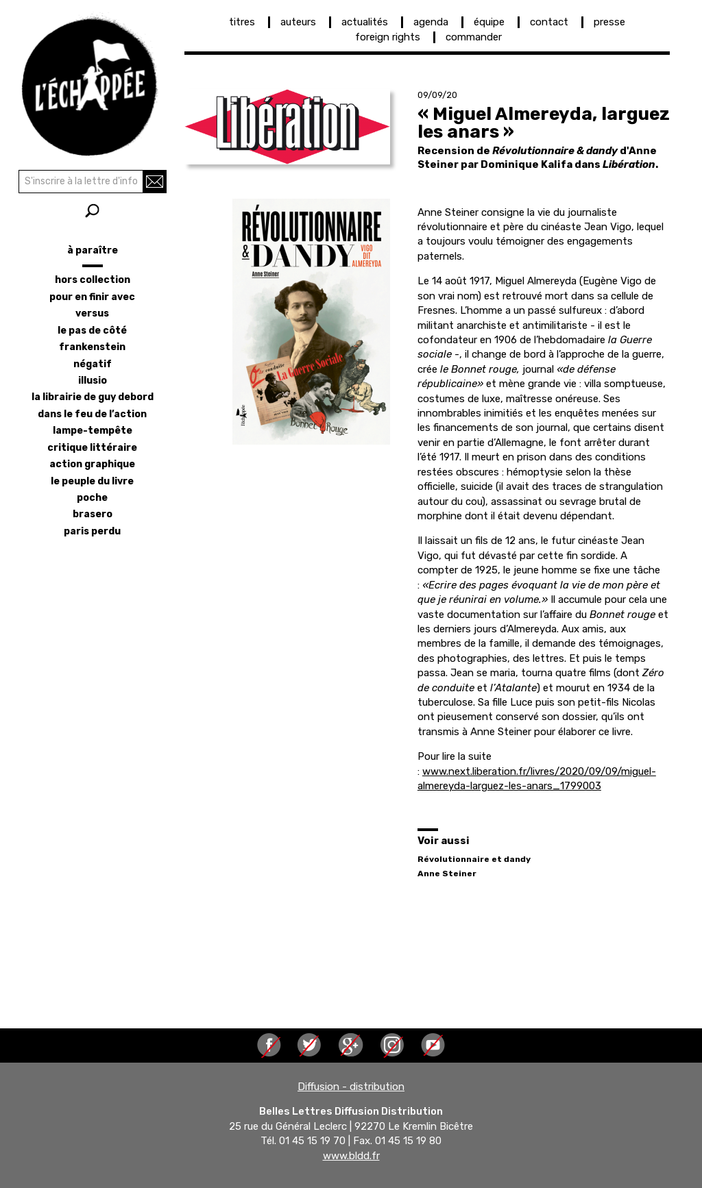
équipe (489, 22)
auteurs (298, 22)
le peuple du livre (92, 481)
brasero (92, 514)
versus (92, 313)
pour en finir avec (92, 297)
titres (242, 22)
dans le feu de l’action (92, 414)
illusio (92, 380)
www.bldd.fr (351, 1156)
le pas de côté (92, 330)
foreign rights (387, 37)
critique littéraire (92, 448)
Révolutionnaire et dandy (474, 859)
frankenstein (92, 347)
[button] (287, 126)
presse (609, 22)
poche (92, 498)
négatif (92, 364)
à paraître (92, 250)
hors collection (92, 280)
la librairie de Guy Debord (93, 397)
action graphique (92, 464)
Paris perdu (92, 531)
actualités (364, 22)
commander (474, 37)
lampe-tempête (92, 430)
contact (549, 22)
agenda (430, 22)
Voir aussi (443, 840)
